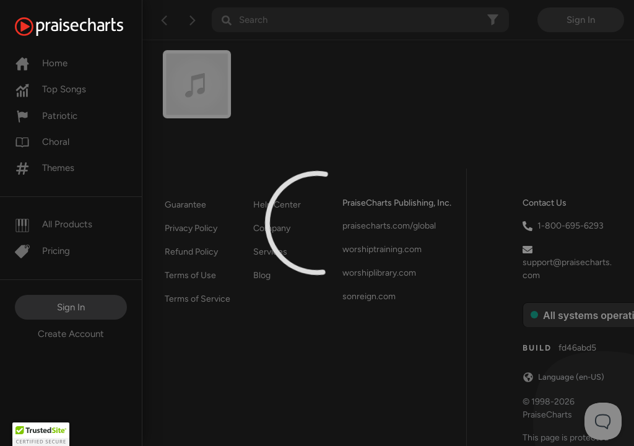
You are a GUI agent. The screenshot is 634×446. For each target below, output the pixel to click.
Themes (44, 167)
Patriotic (46, 115)
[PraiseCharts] (84, 26)
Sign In (71, 307)
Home (41, 63)
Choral (42, 141)
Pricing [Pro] (42, 250)
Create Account (71, 333)
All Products (53, 224)
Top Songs (50, 89)
